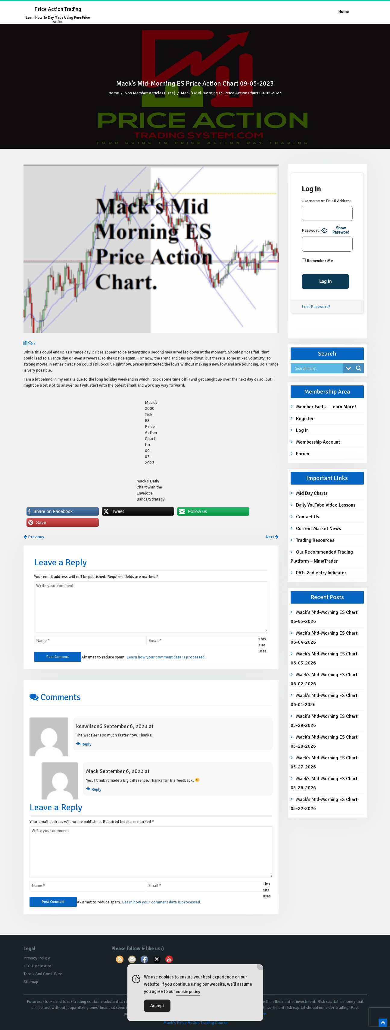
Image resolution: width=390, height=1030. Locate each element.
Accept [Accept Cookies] (157, 1005)
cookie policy (188, 991)
